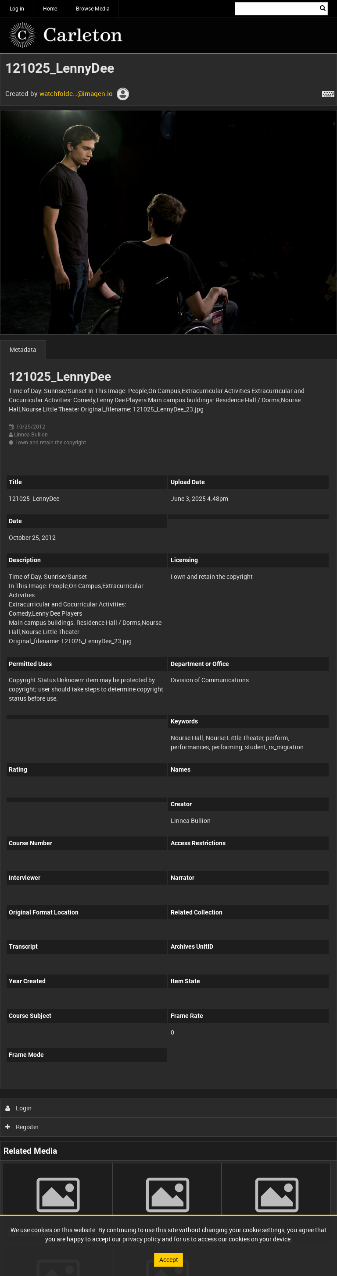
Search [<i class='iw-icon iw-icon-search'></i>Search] (323, 8)
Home (50, 8)
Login (18, 1108)
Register (22, 1127)
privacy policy (141, 1239)
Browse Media (93, 8)
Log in (17, 8)
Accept (168, 1259)
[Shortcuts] (328, 92)
